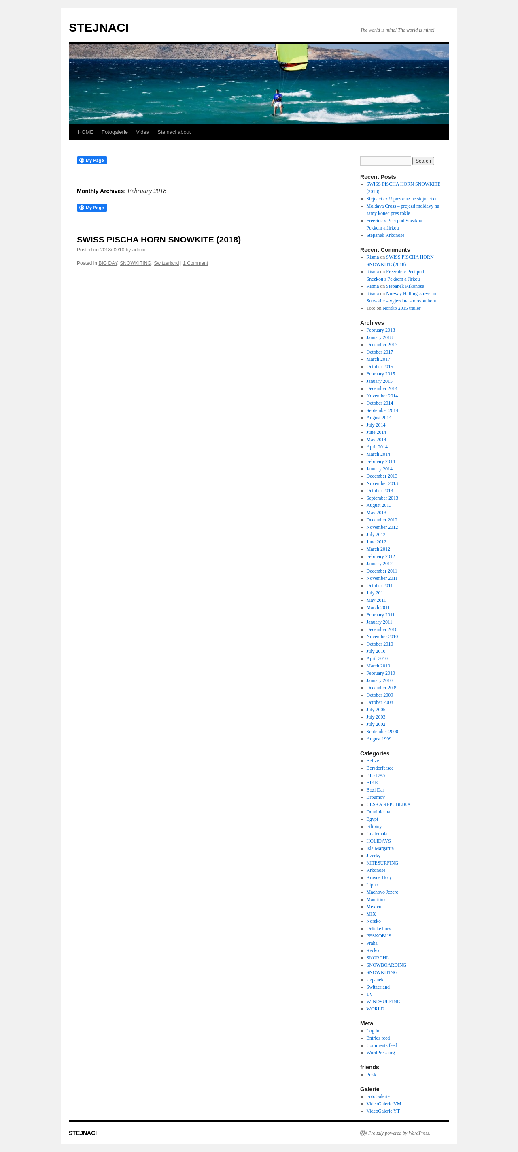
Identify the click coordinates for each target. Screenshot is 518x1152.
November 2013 (382, 483)
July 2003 (376, 717)
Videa (142, 132)
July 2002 (376, 724)
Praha (372, 943)
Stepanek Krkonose (386, 235)
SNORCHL (378, 958)
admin (139, 250)
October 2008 (380, 702)
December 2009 (382, 688)
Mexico (374, 907)
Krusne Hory (379, 877)
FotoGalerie (378, 1096)
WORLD (375, 1009)
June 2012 (376, 542)
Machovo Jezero (383, 892)
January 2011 (380, 622)
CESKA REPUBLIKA (389, 804)
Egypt (372, 819)
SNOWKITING (135, 263)
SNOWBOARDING (387, 965)
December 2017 (382, 345)
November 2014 (382, 396)
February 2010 (381, 673)
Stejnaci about (174, 132)
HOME (85, 132)
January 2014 (380, 469)
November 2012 (382, 527)
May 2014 (376, 439)
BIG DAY (107, 263)
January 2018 (380, 337)
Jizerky (374, 855)
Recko (373, 950)
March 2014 (378, 454)
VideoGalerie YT (383, 1111)
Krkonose (376, 870)
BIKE (372, 782)
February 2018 (381, 330)
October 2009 (380, 695)
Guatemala (377, 834)
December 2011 (382, 571)
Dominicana (379, 812)
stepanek (375, 980)
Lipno (372, 885)
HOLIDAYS (379, 841)
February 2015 (381, 374)
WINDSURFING (384, 1001)
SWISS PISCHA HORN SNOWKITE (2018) (159, 239)
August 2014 (379, 417)
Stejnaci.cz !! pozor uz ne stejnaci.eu (402, 199)
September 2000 (382, 731)
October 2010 (380, 644)
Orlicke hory (379, 928)
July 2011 (376, 593)
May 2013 (376, 512)
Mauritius (376, 899)
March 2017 (378, 359)
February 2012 (381, 556)
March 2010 (378, 666)
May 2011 (376, 600)
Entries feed (378, 1038)
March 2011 (378, 607)
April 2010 (377, 658)
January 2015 (380, 381)
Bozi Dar (375, 790)
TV (370, 994)
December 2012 (382, 520)
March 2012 (378, 549)
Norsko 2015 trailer (401, 308)
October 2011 (380, 585)
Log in (373, 1031)
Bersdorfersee (380, 768)
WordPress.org (381, 1052)
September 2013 (382, 498)
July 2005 (376, 709)
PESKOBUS (379, 936)
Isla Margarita (380, 848)
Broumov (376, 797)
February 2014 (381, 461)
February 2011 (381, 615)
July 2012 (376, 534)
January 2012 (380, 563)
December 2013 (382, 476)
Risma (373, 257)
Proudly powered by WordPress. (399, 1133)
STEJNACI (99, 27)
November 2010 (382, 636)
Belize (373, 761)
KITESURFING (383, 863)
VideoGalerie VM (384, 1104)
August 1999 (379, 739)
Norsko (374, 921)
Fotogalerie (115, 132)
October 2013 (380, 490)
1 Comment (195, 263)
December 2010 (382, 629)
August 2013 (379, 505)
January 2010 (380, 680)
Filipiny (374, 826)
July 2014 (376, 425)
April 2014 (377, 447)
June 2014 (376, 432)
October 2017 (380, 352)
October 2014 (380, 403)
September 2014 (382, 410)
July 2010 (376, 651)
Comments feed (382, 1045)
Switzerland (166, 263)
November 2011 (382, 578)
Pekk (371, 1074)
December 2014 (382, 388)
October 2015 (380, 366)
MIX (371, 914)
